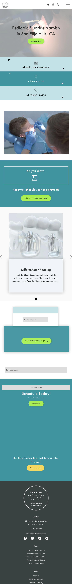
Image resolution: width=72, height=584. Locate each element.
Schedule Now (36, 41)
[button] (68, 5)
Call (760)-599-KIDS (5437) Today (36, 198)
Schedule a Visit (34, 468)
